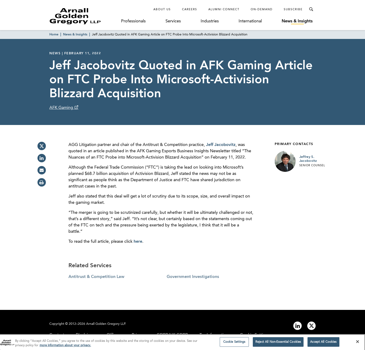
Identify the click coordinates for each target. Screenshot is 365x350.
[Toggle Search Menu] (311, 9)
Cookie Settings (255, 335)
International (250, 21)
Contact (56, 335)
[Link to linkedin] (297, 326)
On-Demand (262, 9)
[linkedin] (41, 158)
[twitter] (41, 146)
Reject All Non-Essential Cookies (278, 343)
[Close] (357, 343)
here (138, 241)
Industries (210, 21)
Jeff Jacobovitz (221, 145)
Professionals (133, 21)
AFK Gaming (61, 108)
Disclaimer (85, 335)
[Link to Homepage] (83, 16)
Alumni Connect (224, 9)
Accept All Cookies (323, 343)
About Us (162, 9)
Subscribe (293, 9)
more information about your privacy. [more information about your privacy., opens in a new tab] (65, 347)
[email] (41, 170)
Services (173, 21)
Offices (113, 335)
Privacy (138, 335)
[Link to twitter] (311, 326)
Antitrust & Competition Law (96, 277)
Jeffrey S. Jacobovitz (308, 159)
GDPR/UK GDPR (172, 335)
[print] (41, 182)
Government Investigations (193, 277)
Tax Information (213, 335)
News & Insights (297, 21)
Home (53, 34)
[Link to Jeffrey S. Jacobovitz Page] (285, 161)
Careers (189, 9)
